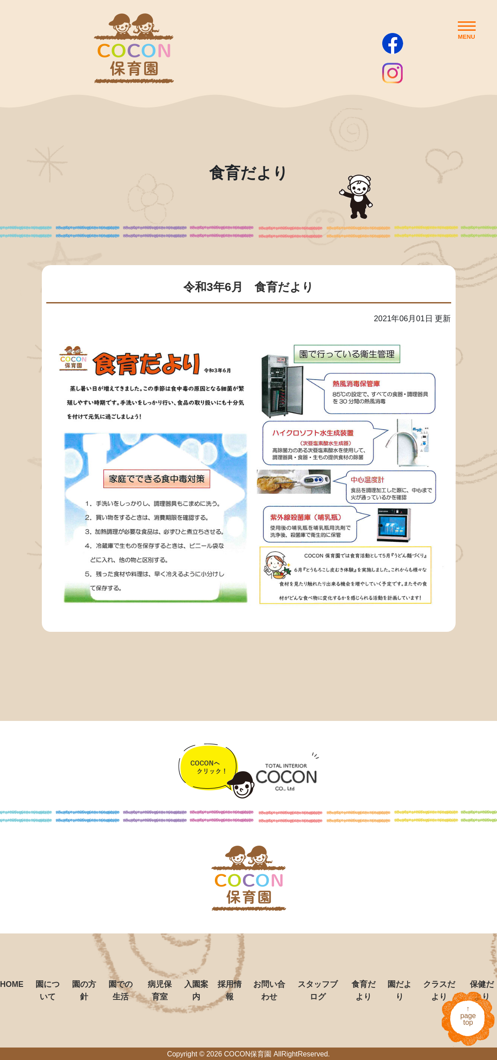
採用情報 (230, 990)
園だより (400, 990)
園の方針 (84, 990)
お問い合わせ (269, 990)
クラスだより (439, 990)
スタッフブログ (318, 990)
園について (48, 990)
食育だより (364, 990)
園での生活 (121, 990)
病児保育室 (160, 990)
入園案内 (196, 990)
